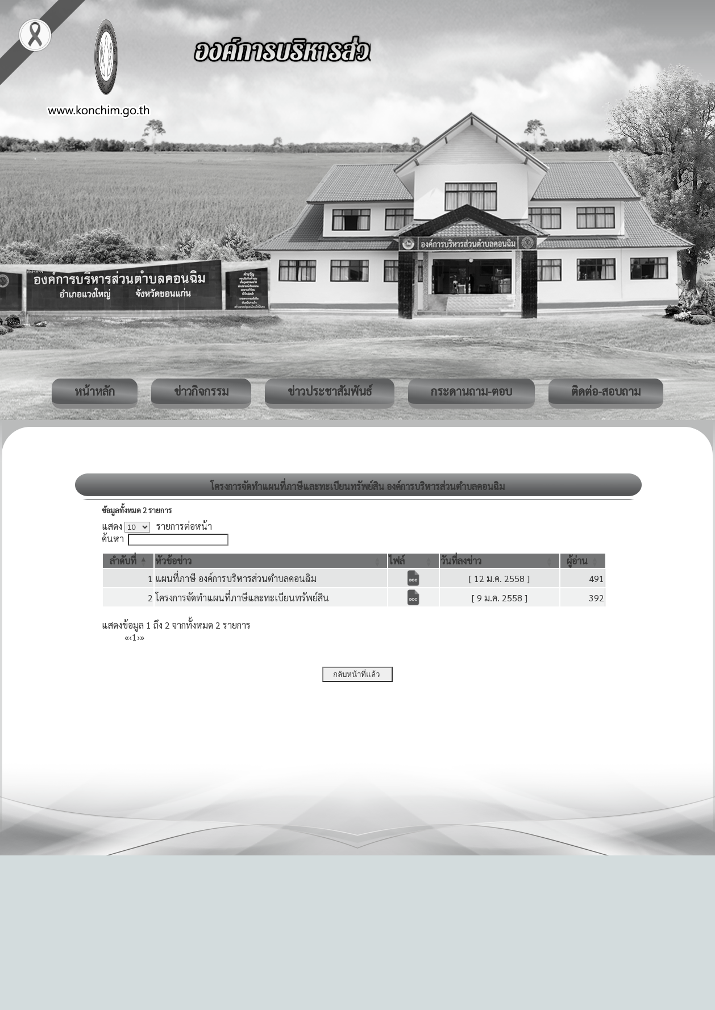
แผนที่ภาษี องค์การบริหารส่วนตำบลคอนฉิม (236, 578)
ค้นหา (113, 539)
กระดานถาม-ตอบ (471, 391)
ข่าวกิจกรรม (201, 391)
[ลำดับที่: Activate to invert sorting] (128, 561)
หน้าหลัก (94, 391)
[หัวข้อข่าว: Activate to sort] (271, 561)
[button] (123, 561)
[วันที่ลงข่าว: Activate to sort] (499, 561)
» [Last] (142, 637)
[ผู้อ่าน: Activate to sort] (582, 561)
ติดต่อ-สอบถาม (606, 391)
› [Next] (138, 637)
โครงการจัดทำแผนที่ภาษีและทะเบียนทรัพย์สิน (242, 598)
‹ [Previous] (130, 637)
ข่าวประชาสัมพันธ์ (330, 391)
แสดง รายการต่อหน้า (157, 526)
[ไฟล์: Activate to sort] (413, 561)
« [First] (126, 637)
